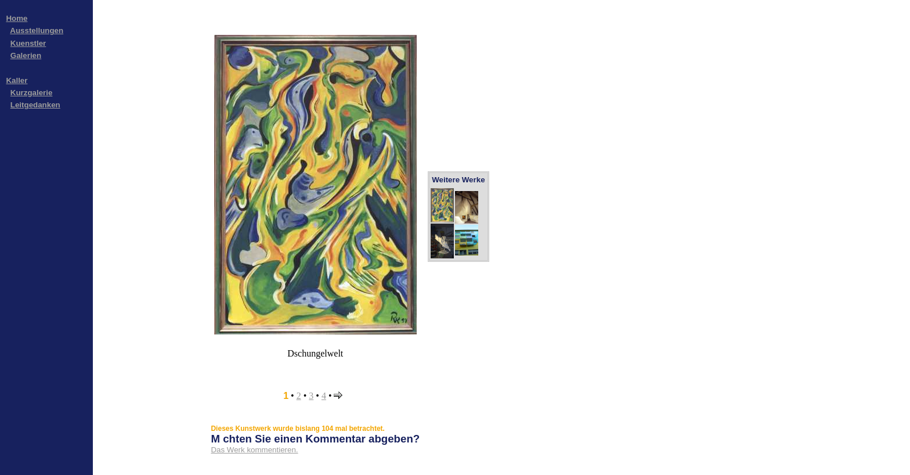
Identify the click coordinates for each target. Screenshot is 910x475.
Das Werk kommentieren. (254, 449)
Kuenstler (28, 43)
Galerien (25, 55)
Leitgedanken (35, 104)
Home (16, 18)
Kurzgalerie (31, 92)
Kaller (16, 80)
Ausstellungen (36, 30)
